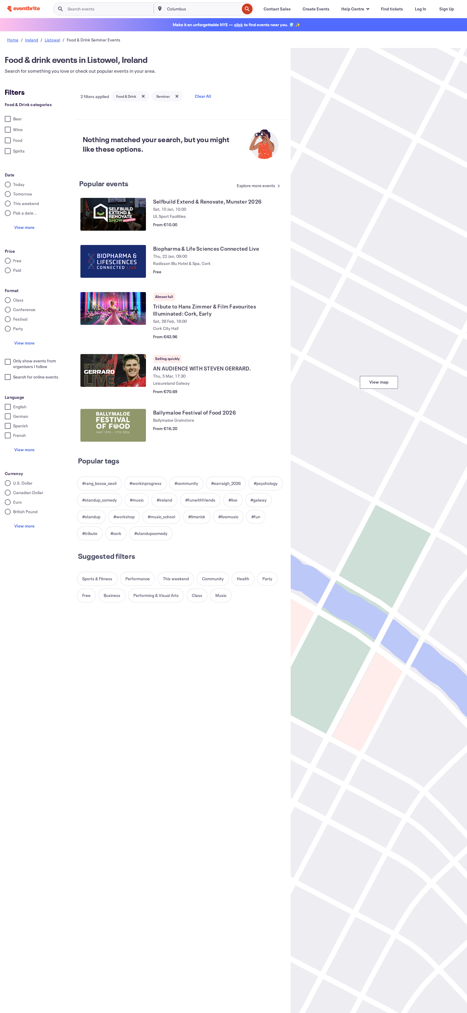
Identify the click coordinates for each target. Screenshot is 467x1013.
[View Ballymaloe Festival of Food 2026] (113, 425)
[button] (355, 8)
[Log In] (420, 9)
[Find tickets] (392, 9)
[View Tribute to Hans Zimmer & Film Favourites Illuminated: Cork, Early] (113, 308)
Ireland (31, 40)
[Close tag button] (143, 96)
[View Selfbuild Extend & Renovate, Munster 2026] (113, 214)
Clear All (203, 96)
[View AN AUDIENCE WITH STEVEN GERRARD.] (113, 370)
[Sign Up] (446, 9)
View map (379, 382)
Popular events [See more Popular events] (104, 183)
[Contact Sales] (277, 9)
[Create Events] (316, 9)
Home (12, 40)
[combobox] (203, 9)
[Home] (23, 8)
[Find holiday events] (238, 24)
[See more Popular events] (256, 186)
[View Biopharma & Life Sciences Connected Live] (113, 261)
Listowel (52, 40)
